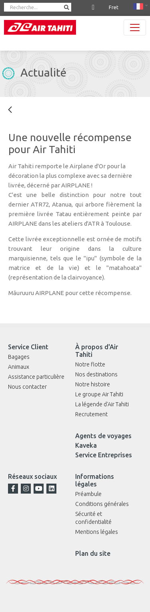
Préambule (88, 494)
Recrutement (91, 414)
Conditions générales (102, 504)
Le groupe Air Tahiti (99, 394)
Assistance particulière (36, 377)
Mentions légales (96, 532)
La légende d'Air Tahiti (102, 404)
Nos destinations (96, 374)
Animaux (18, 367)
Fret (113, 7)
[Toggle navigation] (135, 27)
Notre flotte (90, 364)
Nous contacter (27, 387)
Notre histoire (92, 384)
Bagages (19, 357)
